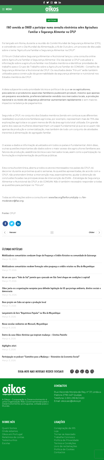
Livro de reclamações (65, 446)
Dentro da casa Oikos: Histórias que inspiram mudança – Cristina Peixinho (34, 334)
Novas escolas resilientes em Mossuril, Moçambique (25, 323)
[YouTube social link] (55, 3)
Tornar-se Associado (64, 434)
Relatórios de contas (13, 437)
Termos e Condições (65, 443)
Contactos (59, 452)
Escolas (6, 443)
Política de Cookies (64, 449)
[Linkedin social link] (60, 3)
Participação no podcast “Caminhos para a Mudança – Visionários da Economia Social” (40, 356)
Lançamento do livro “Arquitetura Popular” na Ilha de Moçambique (31, 312)
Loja (56, 431)
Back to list (52, 232)
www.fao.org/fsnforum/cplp (63, 197)
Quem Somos (9, 428)
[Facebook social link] (44, 3)
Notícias (52, 20)
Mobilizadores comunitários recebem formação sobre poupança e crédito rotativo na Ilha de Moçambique (48, 266)
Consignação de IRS (64, 428)
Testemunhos (9, 440)
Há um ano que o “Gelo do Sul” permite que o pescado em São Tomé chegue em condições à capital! (46, 277)
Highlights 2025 (9, 345)
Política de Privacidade (66, 440)
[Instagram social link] (51, 3)
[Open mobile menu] (7, 9)
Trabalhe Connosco (64, 437)
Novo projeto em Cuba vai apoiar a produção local (24, 302)
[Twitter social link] (48, 3)
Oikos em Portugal (12, 434)
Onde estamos (10, 431)
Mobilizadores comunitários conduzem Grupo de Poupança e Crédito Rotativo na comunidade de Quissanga (49, 255)
